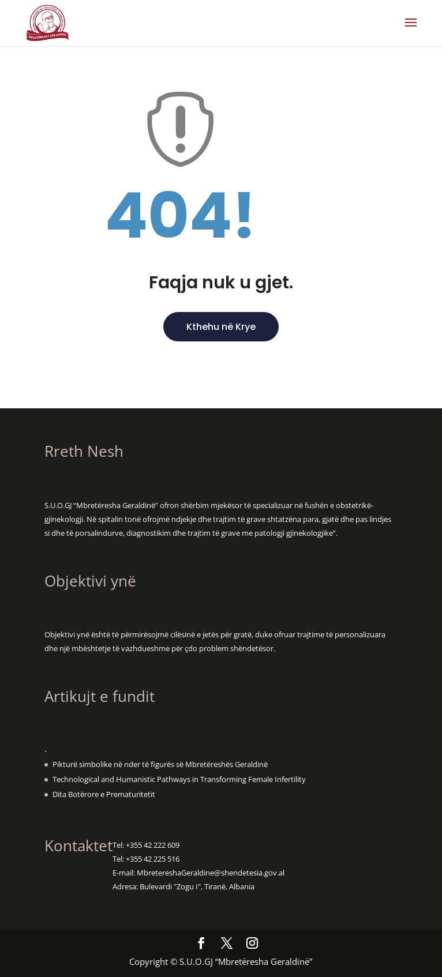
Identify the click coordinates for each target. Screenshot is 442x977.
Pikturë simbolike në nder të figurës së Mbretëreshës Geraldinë (160, 764)
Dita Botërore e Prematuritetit (104, 794)
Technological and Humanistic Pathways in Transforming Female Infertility (179, 779)
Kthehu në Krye (221, 326)
